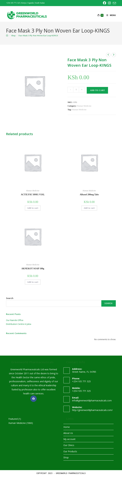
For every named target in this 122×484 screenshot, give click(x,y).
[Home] (7, 35)
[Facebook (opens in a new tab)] (104, 3)
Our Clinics (68, 445)
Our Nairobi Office (14, 320)
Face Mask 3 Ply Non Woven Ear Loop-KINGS (38, 35)
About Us (68, 433)
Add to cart (97, 90)
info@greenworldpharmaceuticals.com (92, 400)
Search (9, 298)
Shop (66, 457)
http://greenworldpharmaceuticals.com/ (92, 410)
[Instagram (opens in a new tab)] (109, 3)
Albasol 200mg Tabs (89, 194)
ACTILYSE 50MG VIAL (33, 194)
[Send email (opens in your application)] (114, 3)
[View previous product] (108, 55)
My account (69, 439)
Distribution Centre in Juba (18, 324)
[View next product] (114, 55)
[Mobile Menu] (110, 15)
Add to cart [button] (32, 208)
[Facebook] (33, 398)
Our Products (70, 451)
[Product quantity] (76, 90)
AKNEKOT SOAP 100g (32, 268)
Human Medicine (84, 106)
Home (66, 426)
